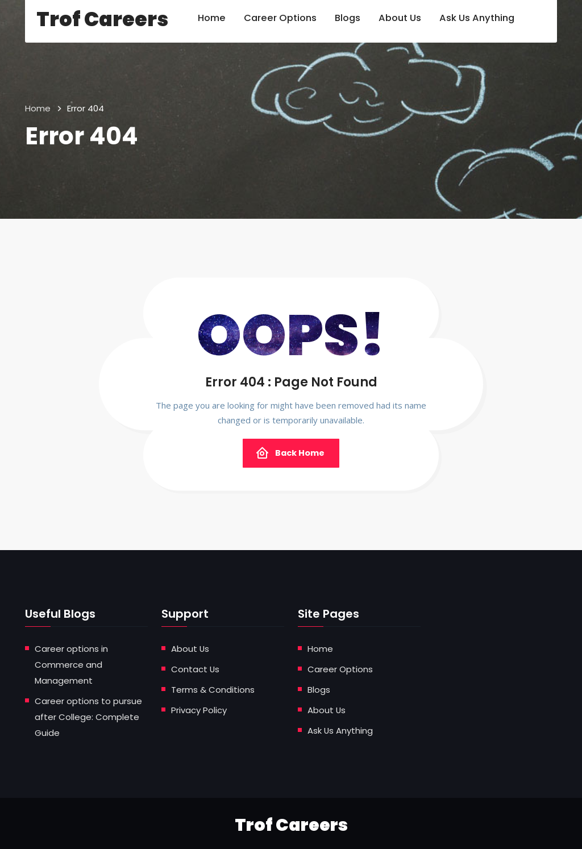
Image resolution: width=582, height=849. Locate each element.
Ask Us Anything (340, 728)
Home (38, 108)
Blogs (318, 688)
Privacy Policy (199, 708)
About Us (190, 649)
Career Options (340, 669)
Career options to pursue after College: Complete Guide (88, 714)
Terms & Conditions (213, 688)
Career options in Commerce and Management (71, 664)
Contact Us (195, 669)
